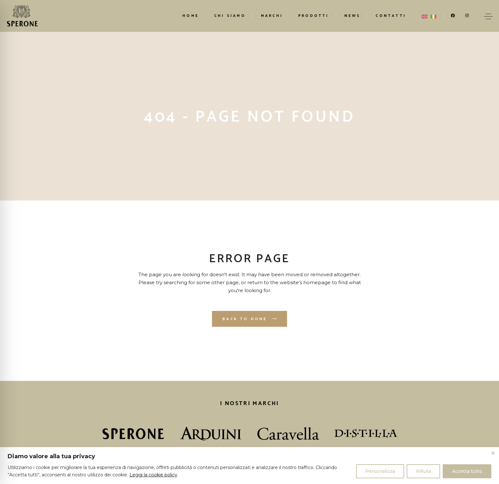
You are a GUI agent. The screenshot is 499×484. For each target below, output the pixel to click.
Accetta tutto (467, 471)
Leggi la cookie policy (153, 475)
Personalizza (380, 471)
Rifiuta (423, 471)
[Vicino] (493, 453)
